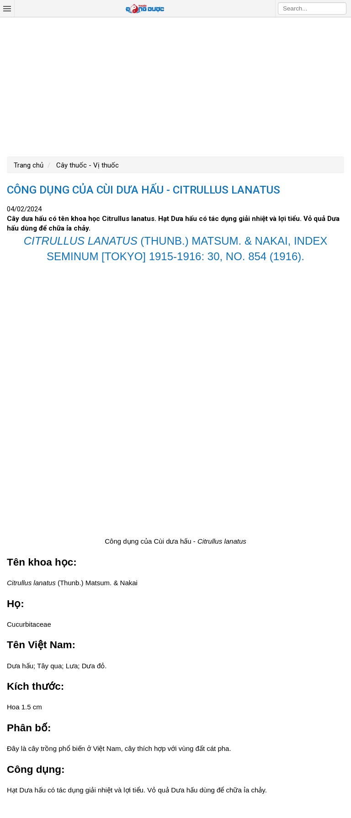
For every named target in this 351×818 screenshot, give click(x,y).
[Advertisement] (175, 86)
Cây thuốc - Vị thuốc (86, 165)
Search (339, 8)
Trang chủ (28, 165)
